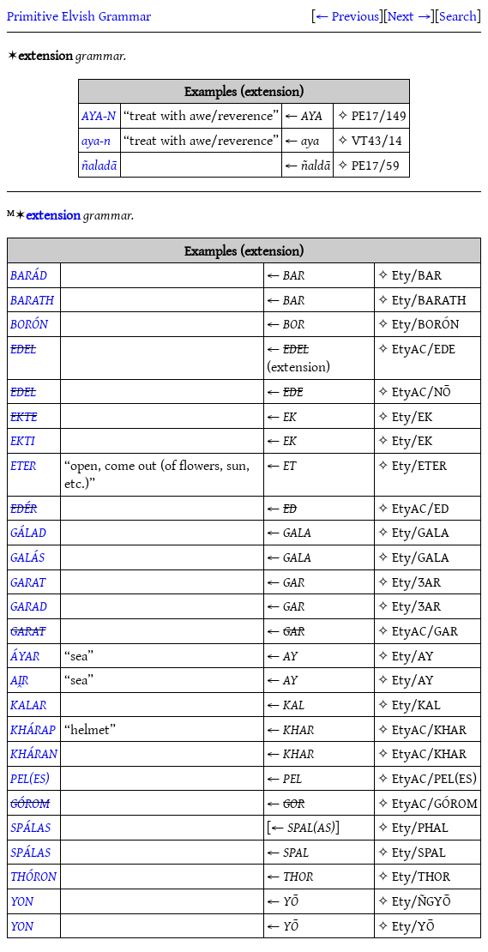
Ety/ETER (419, 465)
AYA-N (98, 115)
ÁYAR (24, 655)
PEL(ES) (30, 778)
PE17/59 (376, 165)
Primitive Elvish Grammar (79, 15)
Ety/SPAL (419, 852)
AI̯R (19, 679)
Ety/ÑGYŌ (421, 901)
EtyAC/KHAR (429, 729)
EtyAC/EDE (423, 348)
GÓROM (30, 803)
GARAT (27, 581)
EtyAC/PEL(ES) (434, 778)
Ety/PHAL (420, 827)
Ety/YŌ (413, 925)
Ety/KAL (416, 704)
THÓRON (33, 876)
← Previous (347, 15)
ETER (23, 465)
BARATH (32, 299)
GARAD (28, 605)
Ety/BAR (417, 274)
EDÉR (23, 508)
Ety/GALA (420, 532)
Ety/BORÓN (425, 323)
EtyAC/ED (420, 508)
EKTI (22, 440)
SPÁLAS (30, 827)
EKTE (23, 416)
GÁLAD (28, 532)
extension (53, 214)
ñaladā (99, 165)
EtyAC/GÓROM (435, 803)
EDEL (23, 348)
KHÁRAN (33, 753)
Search (458, 15)
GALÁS (27, 557)
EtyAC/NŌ (421, 391)
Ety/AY (413, 655)
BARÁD (28, 274)
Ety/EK (412, 416)
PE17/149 (379, 115)
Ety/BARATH (429, 299)
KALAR (28, 704)
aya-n (96, 140)
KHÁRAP (33, 729)
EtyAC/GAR (425, 630)
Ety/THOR (421, 876)
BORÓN (29, 323)
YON (21, 901)
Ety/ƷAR (416, 581)
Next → (409, 15)
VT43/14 (377, 140)
